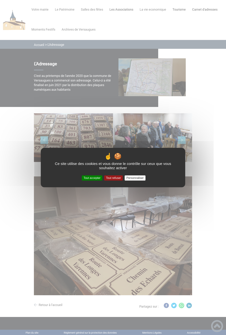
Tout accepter (92, 177)
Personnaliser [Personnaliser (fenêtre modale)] (135, 177)
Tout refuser (113, 177)
